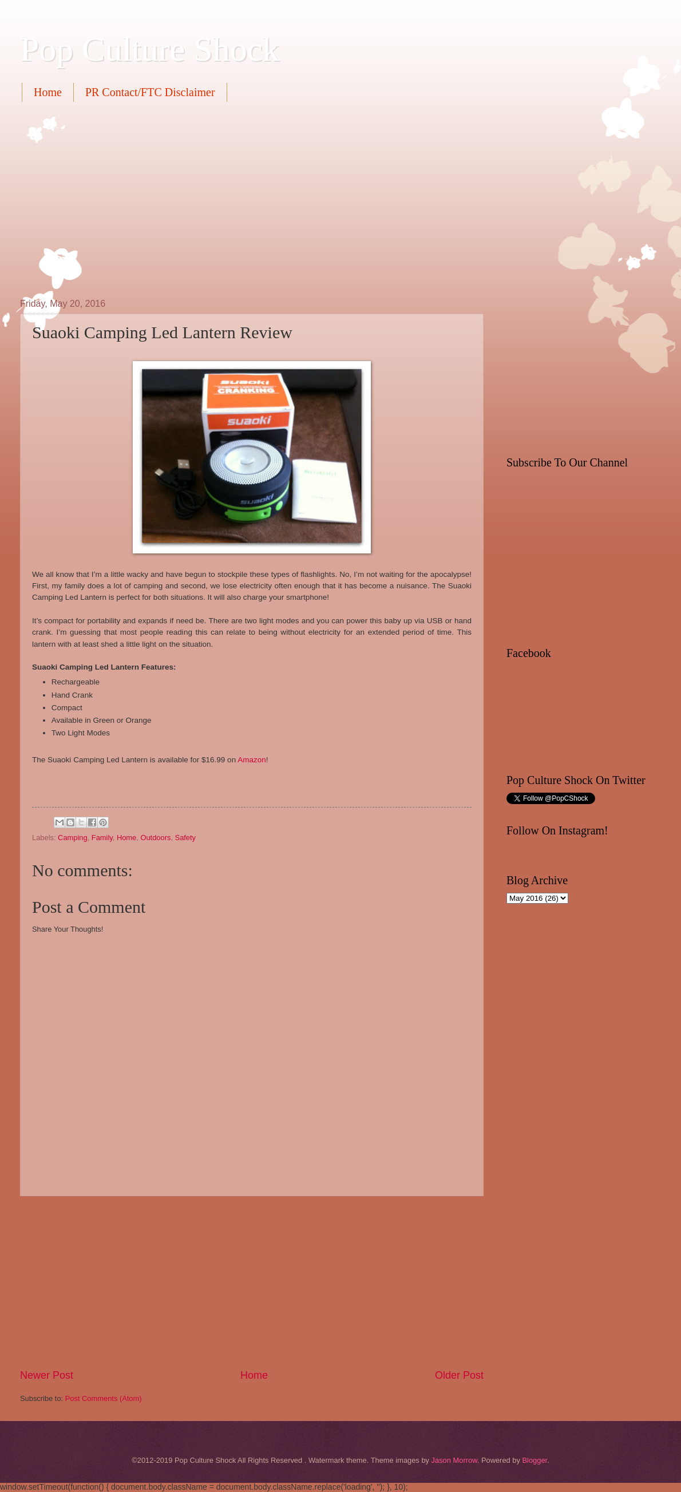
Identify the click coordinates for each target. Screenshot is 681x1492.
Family (102, 837)
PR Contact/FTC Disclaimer (150, 92)
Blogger (534, 1460)
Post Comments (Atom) (103, 1398)
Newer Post (46, 1375)
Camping (73, 837)
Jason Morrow (454, 1460)
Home (48, 92)
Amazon (251, 759)
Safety (185, 837)
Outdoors (155, 837)
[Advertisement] (223, 198)
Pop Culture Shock (149, 49)
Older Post (459, 1375)
